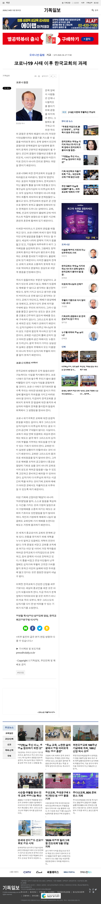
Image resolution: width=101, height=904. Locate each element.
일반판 (76, 3)
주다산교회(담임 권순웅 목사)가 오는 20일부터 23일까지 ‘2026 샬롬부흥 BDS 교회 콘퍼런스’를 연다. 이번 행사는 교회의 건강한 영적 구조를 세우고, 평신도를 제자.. (85, 806)
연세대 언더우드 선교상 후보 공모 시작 (30, 842)
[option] (71, 361)
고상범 (64, 306)
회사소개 (24, 892)
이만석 (64, 256)
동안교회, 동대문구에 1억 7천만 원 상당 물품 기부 (57, 796)
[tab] (9, 733)
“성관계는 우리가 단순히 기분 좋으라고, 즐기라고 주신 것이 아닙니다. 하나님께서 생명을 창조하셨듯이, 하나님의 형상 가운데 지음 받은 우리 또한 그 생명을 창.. (30, 757)
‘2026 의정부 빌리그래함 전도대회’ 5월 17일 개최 (57, 843)
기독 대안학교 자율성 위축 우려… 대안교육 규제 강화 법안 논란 (71, 174)
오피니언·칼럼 (37, 55)
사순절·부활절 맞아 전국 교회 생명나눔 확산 (29, 794)
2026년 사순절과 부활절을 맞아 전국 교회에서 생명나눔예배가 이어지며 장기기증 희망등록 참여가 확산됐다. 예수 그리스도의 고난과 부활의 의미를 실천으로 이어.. (30, 806)
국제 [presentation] (9, 756)
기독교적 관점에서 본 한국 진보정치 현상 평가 (73, 318)
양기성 (64, 322)
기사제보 (51, 892)
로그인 (96, 3)
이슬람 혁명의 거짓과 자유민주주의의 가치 (73, 251)
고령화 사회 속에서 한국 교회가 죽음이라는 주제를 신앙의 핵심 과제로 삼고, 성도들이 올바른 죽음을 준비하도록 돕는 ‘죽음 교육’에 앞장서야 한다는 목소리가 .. (57, 762)
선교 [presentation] (9, 744)
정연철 (21, 672)
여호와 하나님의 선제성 (72, 284)
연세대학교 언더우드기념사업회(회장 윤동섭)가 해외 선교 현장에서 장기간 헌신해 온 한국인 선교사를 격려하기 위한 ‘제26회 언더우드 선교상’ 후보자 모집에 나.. (30, 852)
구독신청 (89, 3)
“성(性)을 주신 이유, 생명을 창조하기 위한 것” (71, 159)
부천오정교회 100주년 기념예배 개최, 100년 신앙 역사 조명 (85, 748)
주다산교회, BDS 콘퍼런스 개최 (84, 794)
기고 (49, 55)
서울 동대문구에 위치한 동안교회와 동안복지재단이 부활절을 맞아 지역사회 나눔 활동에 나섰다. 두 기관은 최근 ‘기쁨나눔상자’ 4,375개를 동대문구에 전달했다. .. (58, 809)
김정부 (64, 287)
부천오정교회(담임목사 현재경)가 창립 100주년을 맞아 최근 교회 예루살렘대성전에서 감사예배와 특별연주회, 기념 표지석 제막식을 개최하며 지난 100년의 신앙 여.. (85, 762)
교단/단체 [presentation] (9, 739)
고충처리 (26, 896)
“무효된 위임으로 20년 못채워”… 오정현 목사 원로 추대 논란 (71, 129)
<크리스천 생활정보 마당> (46, 712)
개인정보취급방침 (63, 892)
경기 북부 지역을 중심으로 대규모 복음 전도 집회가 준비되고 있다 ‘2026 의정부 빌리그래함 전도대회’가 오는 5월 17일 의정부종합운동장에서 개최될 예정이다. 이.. (57, 857)
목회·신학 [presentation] (9, 750)
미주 (82, 3)
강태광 (64, 338)
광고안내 (33, 892)
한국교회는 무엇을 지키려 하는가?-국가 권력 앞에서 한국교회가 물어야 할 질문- (71, 146)
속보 (64, 112)
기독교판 (67, 3)
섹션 (6, 2)
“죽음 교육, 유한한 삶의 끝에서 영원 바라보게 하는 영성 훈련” (58, 748)
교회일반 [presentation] (9, 733)
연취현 (64, 278)
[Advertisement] (80, 90)
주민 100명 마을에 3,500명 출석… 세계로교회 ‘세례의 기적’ (71, 189)
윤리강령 (35, 896)
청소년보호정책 (78, 892)
